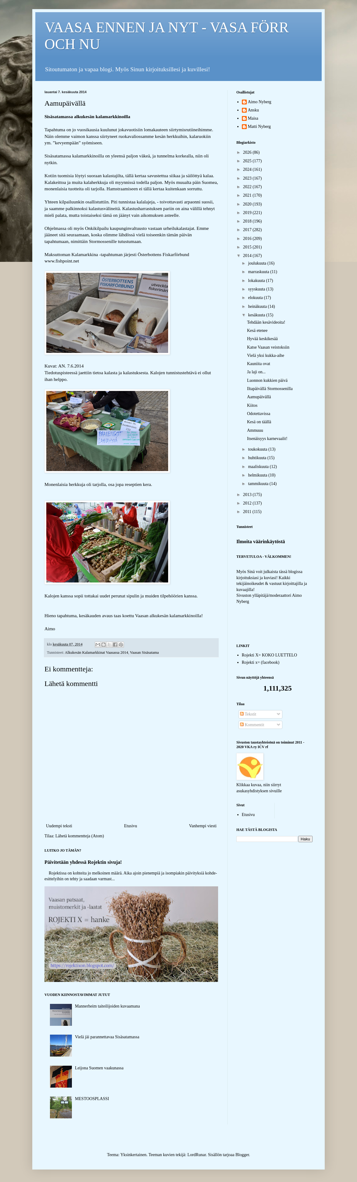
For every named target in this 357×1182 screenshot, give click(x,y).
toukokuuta (258, 449)
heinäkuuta (258, 306)
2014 (248, 255)
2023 (248, 178)
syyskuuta (257, 289)
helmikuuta (258, 475)
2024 (248, 169)
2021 (248, 195)
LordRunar (196, 1154)
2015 (248, 247)
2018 (248, 221)
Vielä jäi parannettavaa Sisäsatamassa (107, 1037)
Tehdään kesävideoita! (266, 322)
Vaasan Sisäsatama (144, 652)
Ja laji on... (256, 372)
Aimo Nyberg (259, 102)
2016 (248, 238)
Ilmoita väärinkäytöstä (260, 541)
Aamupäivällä (259, 397)
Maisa (253, 118)
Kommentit (252, 725)
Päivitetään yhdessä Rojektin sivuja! (83, 862)
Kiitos (252, 405)
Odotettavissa (258, 413)
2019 (248, 212)
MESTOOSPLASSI (92, 1098)
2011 (248, 511)
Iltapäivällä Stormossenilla (270, 388)
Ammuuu (255, 430)
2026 (248, 152)
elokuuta (256, 297)
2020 (248, 204)
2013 (248, 494)
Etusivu (130, 826)
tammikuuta (258, 483)
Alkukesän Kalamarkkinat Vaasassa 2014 (96, 652)
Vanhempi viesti (203, 826)
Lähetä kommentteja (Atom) (79, 836)
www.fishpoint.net (61, 260)
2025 (248, 161)
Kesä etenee (257, 330)
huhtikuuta (257, 458)
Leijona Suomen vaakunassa (99, 1068)
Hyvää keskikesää (262, 338)
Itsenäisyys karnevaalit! (267, 438)
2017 (248, 229)
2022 (248, 187)
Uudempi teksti (59, 826)
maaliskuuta (259, 466)
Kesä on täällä (259, 422)
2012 (248, 503)
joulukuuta (257, 263)
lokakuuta (257, 280)
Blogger (242, 1154)
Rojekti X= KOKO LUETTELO (269, 655)
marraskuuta (259, 271)
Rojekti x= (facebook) (261, 662)
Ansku (253, 110)
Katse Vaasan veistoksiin (268, 347)
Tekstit (248, 714)
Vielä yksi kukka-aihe (265, 355)
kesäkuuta (257, 315)
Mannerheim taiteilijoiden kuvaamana (107, 1006)
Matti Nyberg (259, 126)
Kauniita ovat (258, 363)
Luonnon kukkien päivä (267, 380)
